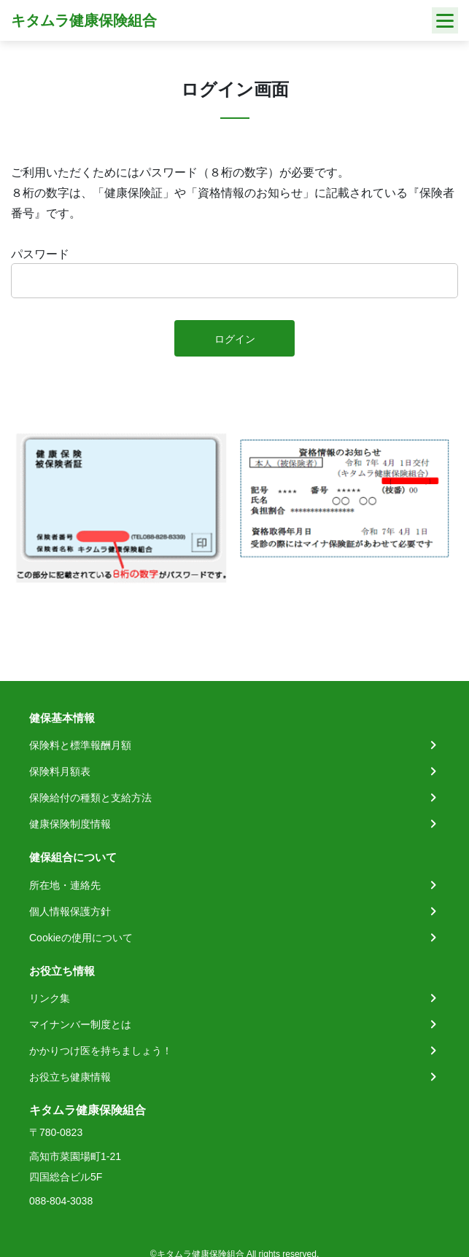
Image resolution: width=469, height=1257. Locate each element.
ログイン (234, 339)
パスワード (40, 254)
